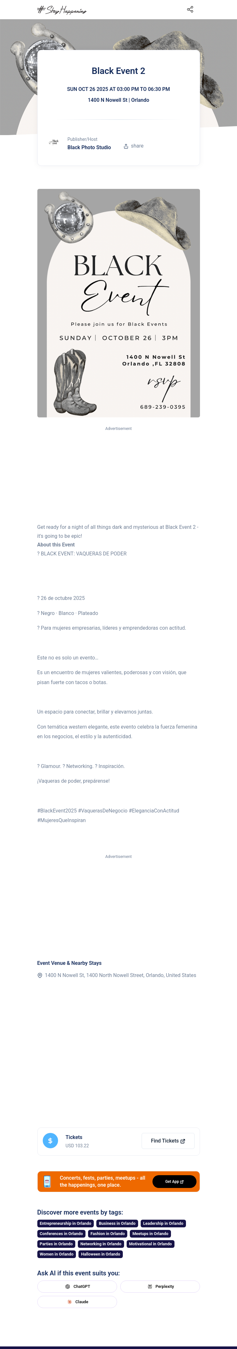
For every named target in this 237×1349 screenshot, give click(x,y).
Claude (77, 1302)
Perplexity (160, 1286)
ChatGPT (77, 1286)
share (133, 146)
